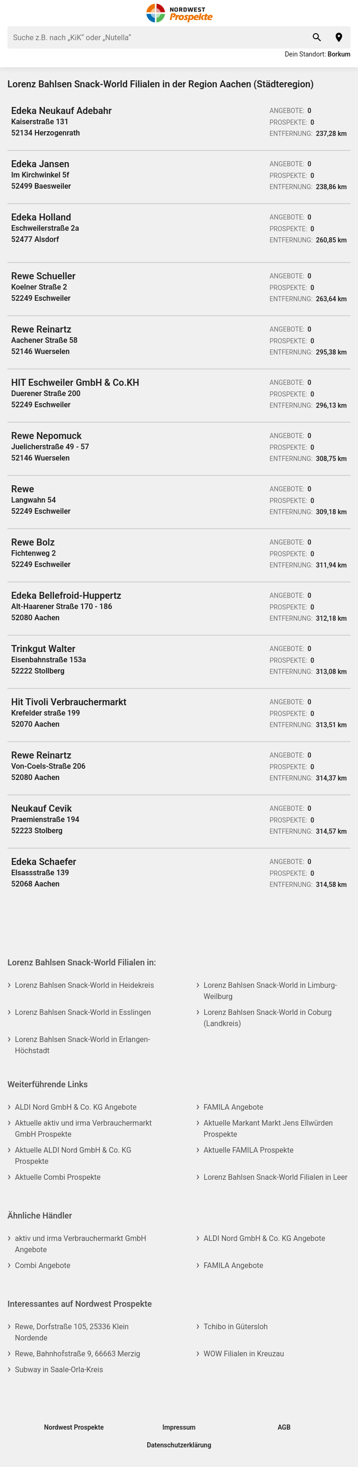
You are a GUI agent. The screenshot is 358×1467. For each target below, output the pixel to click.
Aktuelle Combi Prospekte (58, 1177)
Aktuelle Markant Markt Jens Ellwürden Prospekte (268, 1129)
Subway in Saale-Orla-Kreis (59, 1369)
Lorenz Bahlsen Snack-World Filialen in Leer (276, 1177)
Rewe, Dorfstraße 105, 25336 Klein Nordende (72, 1332)
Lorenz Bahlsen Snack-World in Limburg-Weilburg (270, 991)
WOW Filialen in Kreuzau (244, 1353)
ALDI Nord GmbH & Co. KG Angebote (76, 1107)
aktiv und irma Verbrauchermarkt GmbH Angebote (80, 1244)
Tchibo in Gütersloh (236, 1326)
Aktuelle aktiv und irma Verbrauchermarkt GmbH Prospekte (83, 1129)
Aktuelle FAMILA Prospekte (249, 1150)
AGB (284, 1427)
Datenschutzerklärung (179, 1445)
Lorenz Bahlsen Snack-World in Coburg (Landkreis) (268, 1018)
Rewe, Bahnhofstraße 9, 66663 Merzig (77, 1353)
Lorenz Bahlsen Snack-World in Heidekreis (84, 985)
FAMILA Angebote (233, 1107)
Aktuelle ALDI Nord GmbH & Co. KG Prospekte (73, 1156)
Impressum (179, 1427)
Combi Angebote (42, 1265)
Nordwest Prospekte (74, 1427)
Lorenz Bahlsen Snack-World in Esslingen (83, 1012)
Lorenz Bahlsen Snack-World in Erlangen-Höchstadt (82, 1045)
